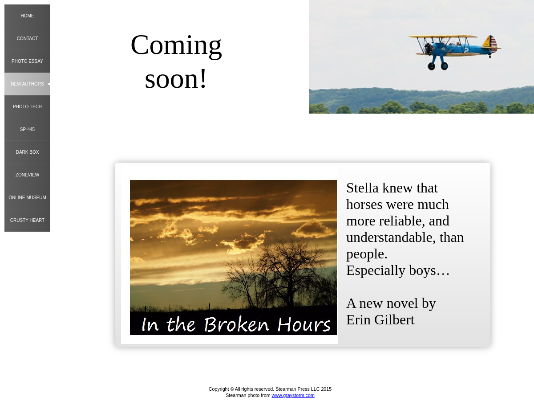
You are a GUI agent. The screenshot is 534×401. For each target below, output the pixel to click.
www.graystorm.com (293, 395)
